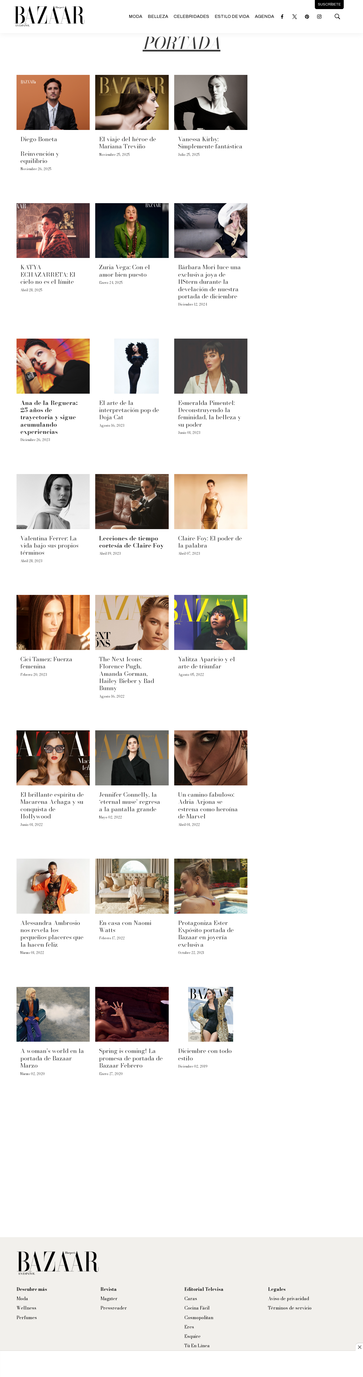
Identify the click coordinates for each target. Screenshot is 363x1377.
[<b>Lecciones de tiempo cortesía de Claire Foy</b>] (131, 501)
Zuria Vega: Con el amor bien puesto (124, 270)
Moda (135, 16)
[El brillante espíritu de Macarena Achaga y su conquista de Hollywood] (53, 757)
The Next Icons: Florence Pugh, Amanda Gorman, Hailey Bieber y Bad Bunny (126, 673)
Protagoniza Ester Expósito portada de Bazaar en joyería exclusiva (206, 933)
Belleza (158, 16)
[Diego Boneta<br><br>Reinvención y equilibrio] (53, 102)
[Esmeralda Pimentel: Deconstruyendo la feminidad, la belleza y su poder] (210, 366)
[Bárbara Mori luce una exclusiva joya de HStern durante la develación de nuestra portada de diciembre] (210, 230)
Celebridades (191, 16)
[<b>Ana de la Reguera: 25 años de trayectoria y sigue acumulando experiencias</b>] (53, 366)
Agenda (264, 16)
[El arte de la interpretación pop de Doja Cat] (131, 366)
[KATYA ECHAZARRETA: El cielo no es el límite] (53, 230)
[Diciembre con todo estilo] (210, 1014)
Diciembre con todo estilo (205, 1054)
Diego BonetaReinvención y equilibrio (39, 149)
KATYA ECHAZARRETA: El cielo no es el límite (47, 274)
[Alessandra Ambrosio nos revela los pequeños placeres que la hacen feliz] (53, 886)
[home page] (49, 16)
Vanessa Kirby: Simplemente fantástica (210, 142)
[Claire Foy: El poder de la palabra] (210, 501)
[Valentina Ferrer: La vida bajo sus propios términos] (53, 501)
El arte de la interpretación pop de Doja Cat (129, 410)
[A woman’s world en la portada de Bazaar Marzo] (53, 1014)
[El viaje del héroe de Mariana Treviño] (131, 102)
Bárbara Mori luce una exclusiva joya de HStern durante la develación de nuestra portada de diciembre (209, 281)
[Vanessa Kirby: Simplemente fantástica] (210, 102)
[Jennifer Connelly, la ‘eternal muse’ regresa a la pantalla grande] (131, 757)
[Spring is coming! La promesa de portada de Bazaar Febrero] (131, 1014)
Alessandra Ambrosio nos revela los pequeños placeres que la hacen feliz (51, 933)
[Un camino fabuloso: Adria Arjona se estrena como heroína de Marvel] (210, 757)
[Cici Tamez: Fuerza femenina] (53, 622)
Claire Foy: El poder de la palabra (210, 542)
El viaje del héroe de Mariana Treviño (127, 142)
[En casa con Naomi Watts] (131, 886)
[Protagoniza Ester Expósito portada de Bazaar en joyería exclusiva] (210, 886)
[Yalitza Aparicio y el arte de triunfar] (210, 622)
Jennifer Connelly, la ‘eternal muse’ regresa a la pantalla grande (129, 802)
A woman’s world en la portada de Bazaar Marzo (52, 1058)
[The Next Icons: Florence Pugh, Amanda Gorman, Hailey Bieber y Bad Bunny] (131, 622)
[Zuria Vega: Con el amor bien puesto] (131, 230)
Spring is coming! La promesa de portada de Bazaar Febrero (131, 1058)
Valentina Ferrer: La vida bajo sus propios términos (49, 545)
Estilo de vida (232, 16)
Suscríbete (329, 4)
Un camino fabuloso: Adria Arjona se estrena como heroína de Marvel (208, 805)
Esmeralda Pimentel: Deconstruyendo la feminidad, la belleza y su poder (209, 413)
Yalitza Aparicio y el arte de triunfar (206, 662)
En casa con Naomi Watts (125, 926)
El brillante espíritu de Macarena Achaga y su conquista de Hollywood (52, 805)
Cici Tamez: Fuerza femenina (46, 662)
